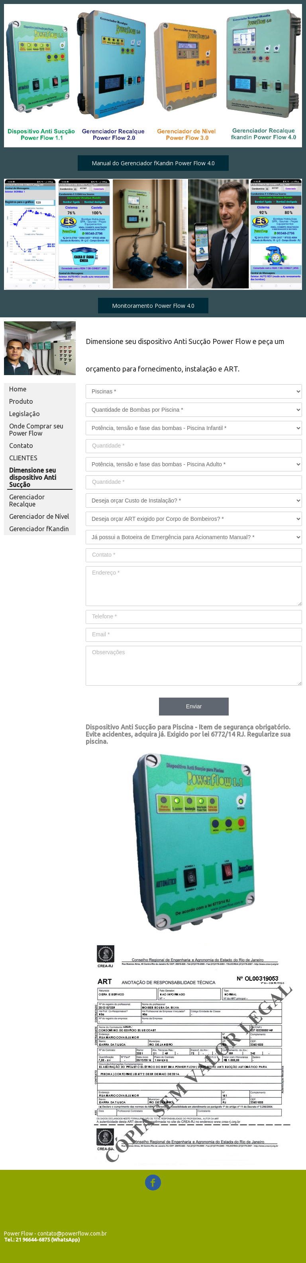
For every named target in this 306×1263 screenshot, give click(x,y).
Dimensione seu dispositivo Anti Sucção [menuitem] (32, 477)
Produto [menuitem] (21, 401)
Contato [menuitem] (21, 445)
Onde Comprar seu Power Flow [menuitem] (36, 429)
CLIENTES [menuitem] (23, 457)
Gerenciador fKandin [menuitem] (39, 528)
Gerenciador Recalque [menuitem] (27, 500)
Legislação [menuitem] (24, 413)
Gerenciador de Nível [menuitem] (39, 516)
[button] (153, 163)
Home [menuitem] (17, 389)
